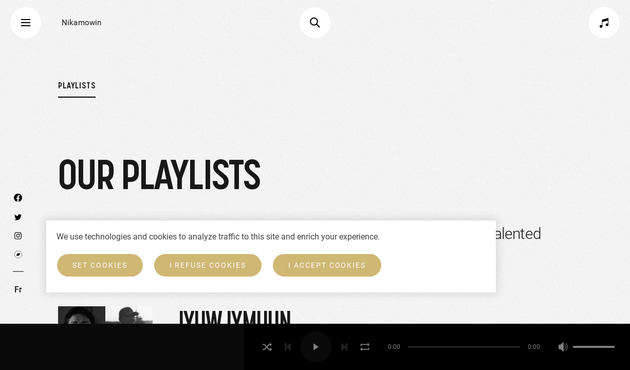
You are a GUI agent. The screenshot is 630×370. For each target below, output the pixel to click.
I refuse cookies (208, 265)
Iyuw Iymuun (234, 322)
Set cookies (99, 265)
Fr (18, 289)
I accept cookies (327, 265)
